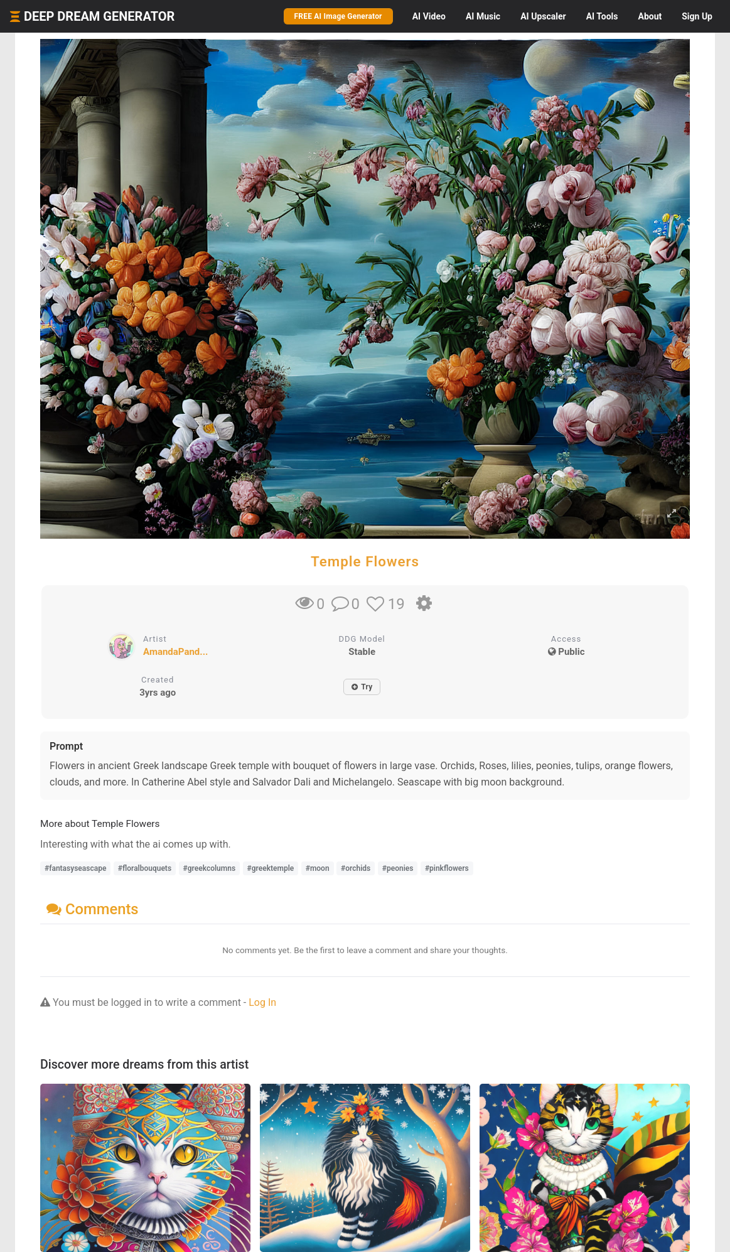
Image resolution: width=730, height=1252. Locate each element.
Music (483, 16)
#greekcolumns (209, 868)
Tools (602, 16)
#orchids (355, 868)
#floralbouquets (144, 868)
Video (429, 16)
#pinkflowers (447, 868)
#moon (318, 868)
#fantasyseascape (75, 868)
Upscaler (543, 16)
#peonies (398, 868)
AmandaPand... (175, 651)
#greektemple (270, 868)
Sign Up (697, 16)
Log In (262, 1002)
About (650, 16)
